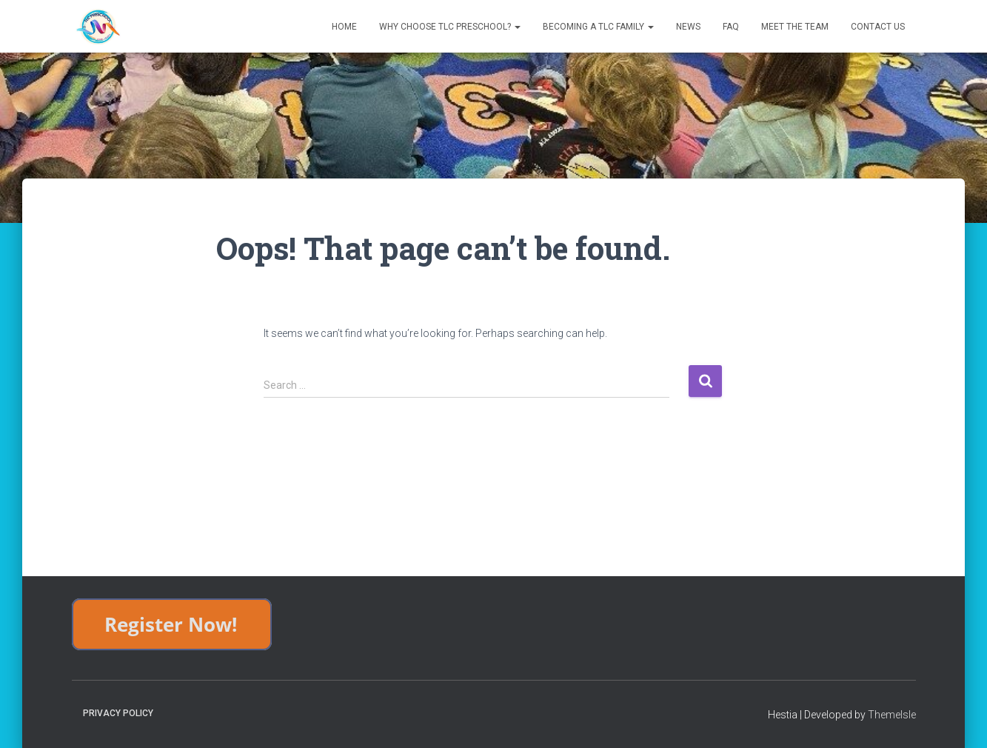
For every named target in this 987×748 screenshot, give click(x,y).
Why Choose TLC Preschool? (450, 26)
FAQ (731, 26)
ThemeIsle (892, 715)
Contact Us (878, 26)
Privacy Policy (118, 713)
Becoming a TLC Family (598, 26)
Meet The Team (795, 26)
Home (344, 26)
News (688, 26)
